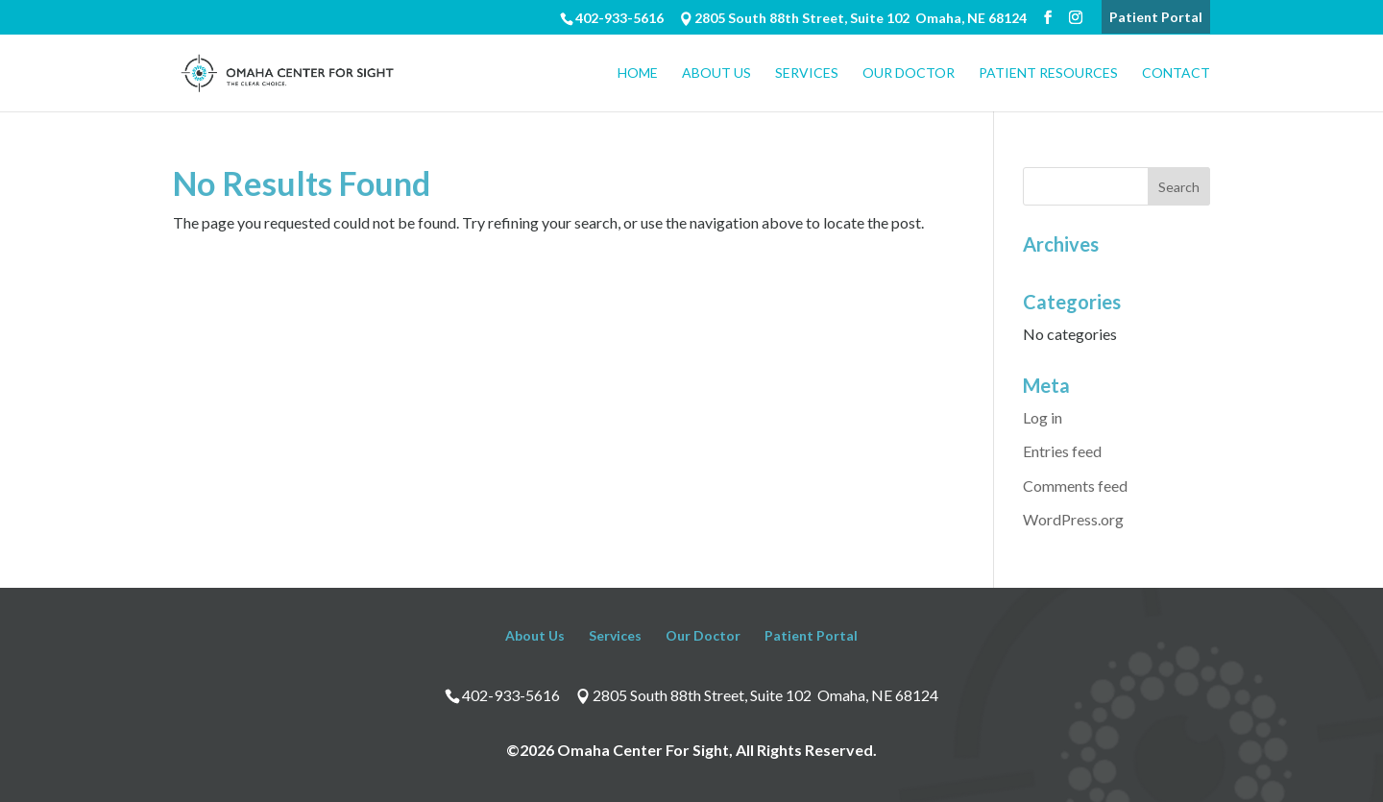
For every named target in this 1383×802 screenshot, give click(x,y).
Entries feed (1062, 451)
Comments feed (1075, 485)
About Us (716, 73)
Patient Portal (1155, 17)
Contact (1176, 73)
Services (806, 73)
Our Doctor (908, 73)
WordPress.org (1073, 519)
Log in (1042, 417)
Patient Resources (1048, 73)
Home (638, 73)
